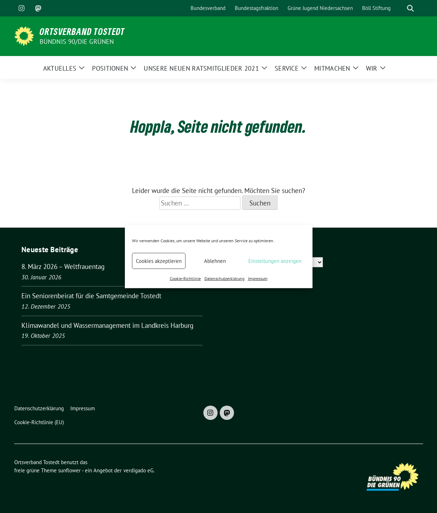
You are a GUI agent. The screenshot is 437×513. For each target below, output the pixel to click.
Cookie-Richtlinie (185, 278)
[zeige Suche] (410, 8)
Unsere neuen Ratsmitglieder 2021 (201, 68)
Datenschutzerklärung (224, 278)
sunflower (69, 470)
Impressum (258, 278)
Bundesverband (207, 8)
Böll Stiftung (376, 8)
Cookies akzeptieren (159, 260)
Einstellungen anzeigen (274, 260)
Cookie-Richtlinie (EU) (39, 422)
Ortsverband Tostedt (82, 31)
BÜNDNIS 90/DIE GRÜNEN (77, 41)
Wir (371, 68)
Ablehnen (215, 260)
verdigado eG (138, 470)
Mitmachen (332, 68)
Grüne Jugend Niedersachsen (320, 8)
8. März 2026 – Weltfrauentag (63, 266)
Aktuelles (60, 68)
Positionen (110, 68)
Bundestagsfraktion (256, 8)
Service (287, 68)
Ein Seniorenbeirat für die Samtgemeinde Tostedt (91, 295)
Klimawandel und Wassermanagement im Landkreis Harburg (107, 325)
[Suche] (400, 8)
